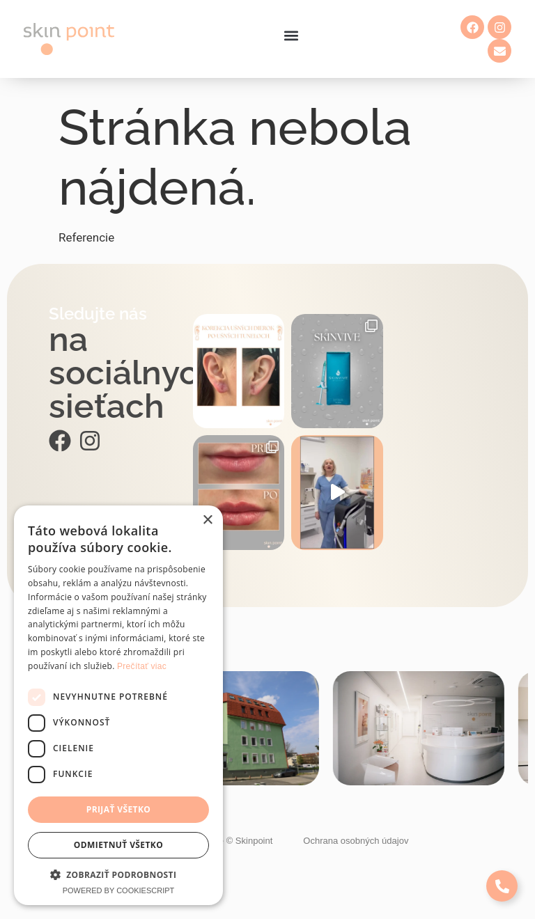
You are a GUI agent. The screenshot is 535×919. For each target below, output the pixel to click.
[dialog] (118, 705)
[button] (290, 35)
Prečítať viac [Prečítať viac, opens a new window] (141, 666)
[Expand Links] (502, 886)
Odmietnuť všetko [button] (118, 845)
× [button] (207, 520)
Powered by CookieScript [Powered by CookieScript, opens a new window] (119, 890)
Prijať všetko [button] (118, 809)
